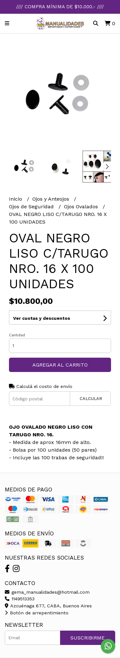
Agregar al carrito (60, 365)
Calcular (91, 398)
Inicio (16, 199)
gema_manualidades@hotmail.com (47, 592)
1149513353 (20, 598)
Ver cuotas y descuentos (41, 318)
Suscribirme (87, 638)
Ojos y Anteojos (51, 199)
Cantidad (17, 335)
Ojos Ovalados (82, 207)
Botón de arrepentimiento (36, 612)
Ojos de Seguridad (32, 207)
